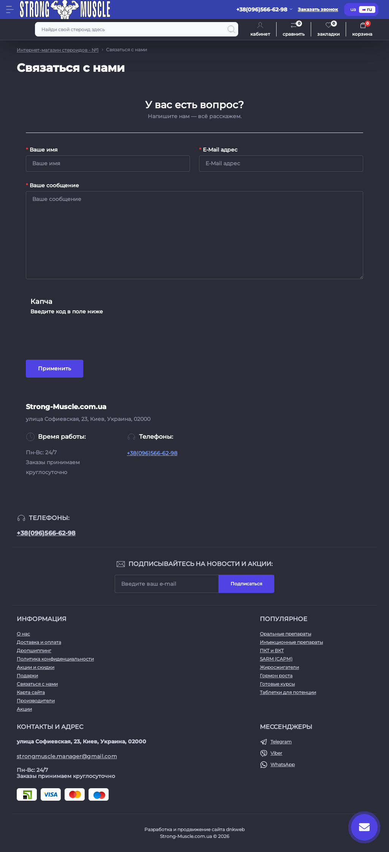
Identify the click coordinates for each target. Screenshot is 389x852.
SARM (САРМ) (276, 659)
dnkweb (235, 829)
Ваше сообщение (52, 185)
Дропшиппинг (34, 650)
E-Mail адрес (218, 149)
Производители (36, 700)
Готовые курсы (277, 684)
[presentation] (88, 332)
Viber (276, 753)
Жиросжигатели (279, 667)
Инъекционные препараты (291, 642)
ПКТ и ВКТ (272, 650)
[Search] (231, 29)
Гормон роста (276, 675)
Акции (24, 709)
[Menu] (10, 9)
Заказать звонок (318, 9)
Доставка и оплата (39, 642)
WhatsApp (282, 764)
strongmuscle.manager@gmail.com (67, 756)
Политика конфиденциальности (55, 659)
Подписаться (246, 583)
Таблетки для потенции (288, 692)
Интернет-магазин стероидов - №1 (57, 50)
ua (353, 9)
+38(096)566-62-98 (152, 453)
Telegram (281, 742)
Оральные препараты (285, 634)
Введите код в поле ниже (66, 311)
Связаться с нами (37, 684)
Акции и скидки (35, 667)
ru (367, 9)
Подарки (27, 675)
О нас (23, 634)
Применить (54, 368)
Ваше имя (42, 149)
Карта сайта (31, 692)
